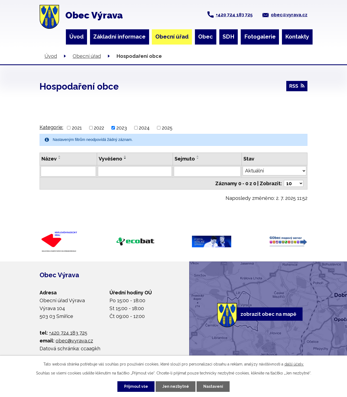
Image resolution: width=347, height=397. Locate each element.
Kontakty (297, 36)
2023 (121, 128)
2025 (167, 128)
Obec (205, 36)
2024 (144, 128)
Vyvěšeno (110, 159)
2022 (99, 128)
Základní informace (119, 36)
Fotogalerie (260, 36)
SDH (228, 36)
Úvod (76, 36)
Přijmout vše (136, 386)
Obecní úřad (172, 36)
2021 (77, 128)
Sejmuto (185, 159)
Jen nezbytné (175, 386)
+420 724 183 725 (234, 14)
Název (49, 159)
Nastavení (213, 386)
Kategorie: (51, 127)
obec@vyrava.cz (289, 14)
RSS (296, 86)
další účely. (294, 364)
